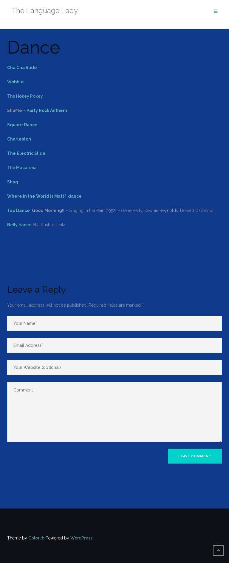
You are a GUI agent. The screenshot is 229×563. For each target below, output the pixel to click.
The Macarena (22, 167)
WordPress (81, 538)
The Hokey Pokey (25, 96)
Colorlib (36, 538)
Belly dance (19, 224)
